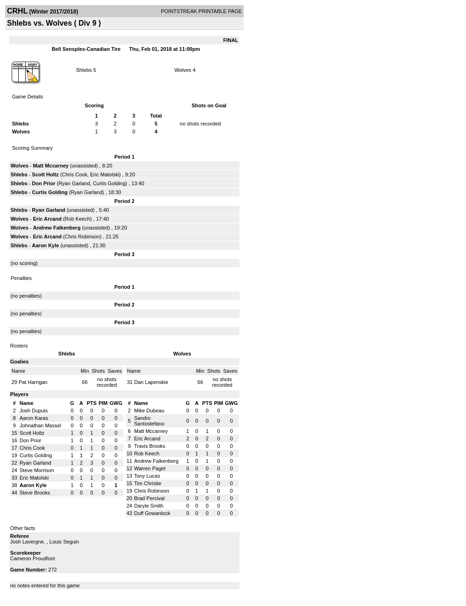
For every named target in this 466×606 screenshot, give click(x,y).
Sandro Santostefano (149, 420)
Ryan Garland (74, 183)
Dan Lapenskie (151, 382)
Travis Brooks (149, 446)
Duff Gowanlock (152, 513)
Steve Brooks (35, 492)
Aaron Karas (34, 418)
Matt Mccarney (51, 165)
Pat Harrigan (33, 382)
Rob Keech (77, 219)
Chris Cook (74, 174)
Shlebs (84, 70)
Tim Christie (147, 483)
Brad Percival (149, 498)
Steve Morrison (37, 470)
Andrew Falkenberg (57, 227)
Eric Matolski (104, 174)
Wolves (182, 70)
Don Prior (43, 183)
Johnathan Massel (40, 425)
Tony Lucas (147, 476)
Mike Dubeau (149, 410)
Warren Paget (149, 468)
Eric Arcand (47, 219)
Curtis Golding (109, 183)
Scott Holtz (45, 174)
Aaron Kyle (45, 245)
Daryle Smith (149, 505)
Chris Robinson (82, 236)
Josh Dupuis (34, 410)
